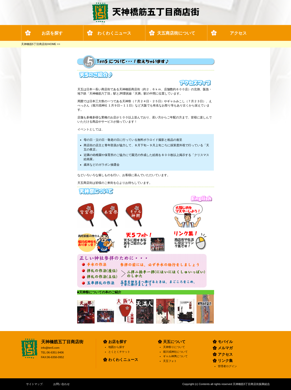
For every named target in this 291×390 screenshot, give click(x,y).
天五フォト (170, 360)
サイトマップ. (34, 384)
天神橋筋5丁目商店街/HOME (38, 44)
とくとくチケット (119, 351)
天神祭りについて (174, 346)
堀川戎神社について (175, 351)
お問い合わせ (61, 384)
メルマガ (225, 348)
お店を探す (52, 33)
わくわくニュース (114, 33)
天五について (174, 342)
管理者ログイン (227, 366)
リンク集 (225, 360)
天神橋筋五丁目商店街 (62, 342)
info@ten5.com (50, 347)
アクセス (238, 33)
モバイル (225, 342)
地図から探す (116, 346)
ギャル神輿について (175, 356)
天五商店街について (176, 33)
